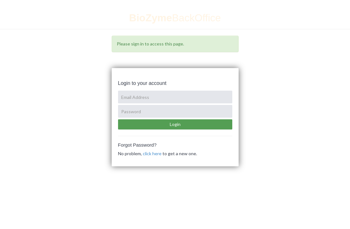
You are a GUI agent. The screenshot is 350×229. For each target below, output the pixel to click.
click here (152, 153)
